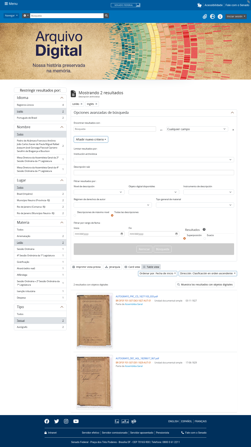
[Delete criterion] (233, 130)
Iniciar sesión (235, 16)
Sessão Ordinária (40, 249)
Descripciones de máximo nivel (93, 212)
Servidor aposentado (141, 432)
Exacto (210, 235)
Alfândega (40, 275)
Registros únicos (40, 105)
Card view (132, 267)
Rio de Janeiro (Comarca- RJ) (40, 207)
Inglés (40, 112)
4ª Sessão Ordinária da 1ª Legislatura (40, 256)
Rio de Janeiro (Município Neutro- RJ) (40, 213)
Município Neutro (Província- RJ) (40, 201)
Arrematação (40, 236)
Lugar (21, 180)
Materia (23, 223)
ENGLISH (173, 421)
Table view (151, 267)
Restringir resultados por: (40, 90)
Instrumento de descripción (197, 186)
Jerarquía (112, 267)
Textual (40, 321)
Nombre (23, 127)
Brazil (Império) (40, 194)
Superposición (194, 235)
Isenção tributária (40, 292)
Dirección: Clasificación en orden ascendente (206, 273)
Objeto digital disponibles (142, 186)
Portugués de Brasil (40, 118)
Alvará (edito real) (40, 269)
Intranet (50, 432)
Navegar (10, 15)
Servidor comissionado (115, 432)
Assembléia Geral (134, 304)
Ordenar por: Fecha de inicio (157, 273)
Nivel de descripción (84, 186)
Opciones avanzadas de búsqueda (101, 113)
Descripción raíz (82, 166)
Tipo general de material (168, 199)
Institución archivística (85, 153)
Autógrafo (40, 327)
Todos (20, 134)
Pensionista (162, 432)
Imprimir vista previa (86, 267)
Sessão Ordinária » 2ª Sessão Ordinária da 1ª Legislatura (40, 283)
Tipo (20, 307)
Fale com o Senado (237, 5)
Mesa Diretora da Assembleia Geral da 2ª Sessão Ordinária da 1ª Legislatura (40, 159)
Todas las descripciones (126, 212)
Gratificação (40, 262)
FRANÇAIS (201, 421)
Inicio (76, 228)
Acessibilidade (214, 5)
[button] (200, 5)
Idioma (22, 98)
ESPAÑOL (186, 421)
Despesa (40, 298)
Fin (130, 228)
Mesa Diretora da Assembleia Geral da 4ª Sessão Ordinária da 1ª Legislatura (40, 169)
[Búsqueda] (67, 15)
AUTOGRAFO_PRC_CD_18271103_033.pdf (137, 296)
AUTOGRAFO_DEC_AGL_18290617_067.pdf (137, 358)
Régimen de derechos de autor (89, 199)
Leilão (40, 243)
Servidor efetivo (90, 432)
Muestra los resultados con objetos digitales (205, 284)
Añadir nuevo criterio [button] (90, 139)
